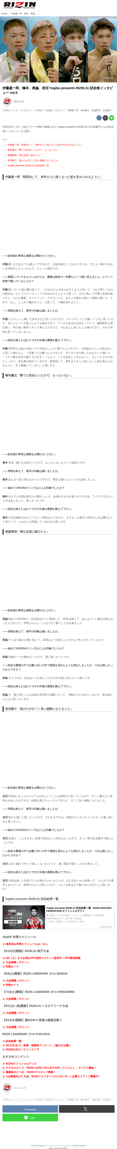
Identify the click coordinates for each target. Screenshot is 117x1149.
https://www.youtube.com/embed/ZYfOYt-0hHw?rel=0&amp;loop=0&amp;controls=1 (58, 571)
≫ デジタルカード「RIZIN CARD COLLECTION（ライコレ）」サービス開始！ (49, 1067)
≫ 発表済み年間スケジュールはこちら (25, 944)
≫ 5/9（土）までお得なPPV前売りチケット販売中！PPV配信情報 (41, 958)
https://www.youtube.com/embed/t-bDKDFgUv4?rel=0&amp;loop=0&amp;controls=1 (58, 415)
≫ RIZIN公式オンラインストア (20, 1049)
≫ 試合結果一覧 (12, 1041)
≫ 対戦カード (10, 966)
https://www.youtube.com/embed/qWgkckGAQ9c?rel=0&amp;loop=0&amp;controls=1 (58, 748)
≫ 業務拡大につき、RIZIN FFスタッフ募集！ (29, 1072)
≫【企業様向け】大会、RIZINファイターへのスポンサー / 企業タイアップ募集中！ (51, 1076)
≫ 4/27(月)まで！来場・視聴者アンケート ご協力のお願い (36, 1045)
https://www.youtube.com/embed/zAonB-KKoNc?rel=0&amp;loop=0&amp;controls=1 (58, 216)
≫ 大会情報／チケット (15, 962)
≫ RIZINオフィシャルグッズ (19, 1063)
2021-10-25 (18, 101)
